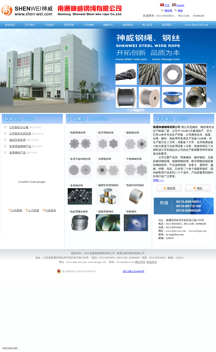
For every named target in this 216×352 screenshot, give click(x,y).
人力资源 (32, 210)
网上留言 (147, 24)
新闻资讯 (128, 24)
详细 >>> (158, 180)
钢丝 (180, 10)
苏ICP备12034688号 (133, 271)
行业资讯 (49, 210)
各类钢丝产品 (17, 152)
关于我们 (30, 24)
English (180, 5)
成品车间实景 (17, 139)
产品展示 (49, 24)
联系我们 (167, 24)
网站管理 (140, 262)
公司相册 (89, 24)
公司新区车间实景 (20, 133)
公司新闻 (15, 210)
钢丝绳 (168, 10)
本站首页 (10, 24)
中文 (167, 5)
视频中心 (108, 24)
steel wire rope (10, 347)
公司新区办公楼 (18, 127)
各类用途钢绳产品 (20, 146)
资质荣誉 (69, 24)
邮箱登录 (152, 262)
